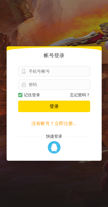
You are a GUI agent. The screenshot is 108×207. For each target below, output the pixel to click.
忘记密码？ (80, 95)
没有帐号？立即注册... (54, 123)
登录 (54, 106)
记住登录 (29, 95)
